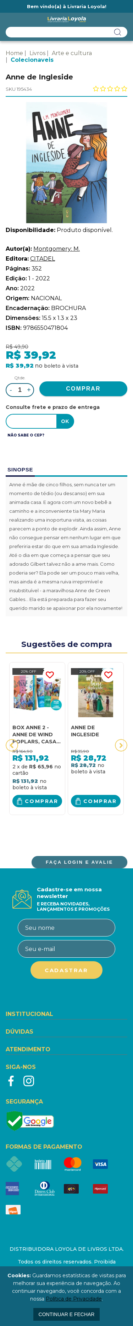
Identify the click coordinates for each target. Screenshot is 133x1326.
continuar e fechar (67, 1314)
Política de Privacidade (74, 1299)
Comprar (42, 801)
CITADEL (42, 258)
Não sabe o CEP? (25, 435)
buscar (117, 32)
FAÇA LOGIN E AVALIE (79, 862)
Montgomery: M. (56, 248)
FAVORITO (50, 675)
